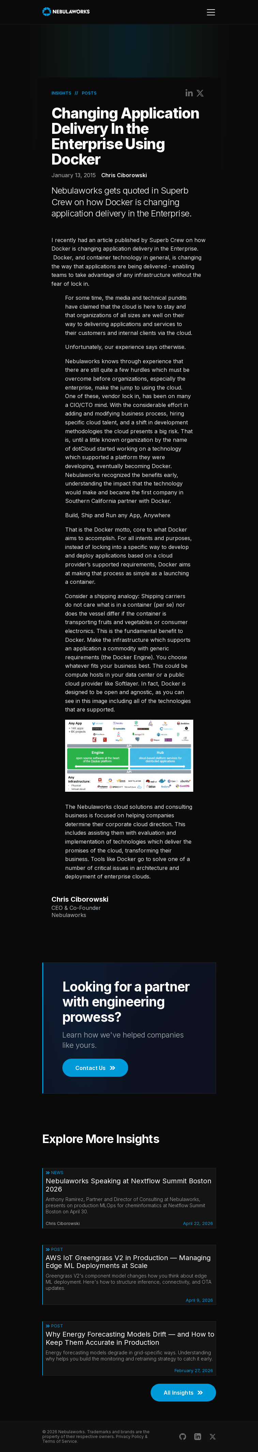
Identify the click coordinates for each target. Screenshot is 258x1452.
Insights (61, 93)
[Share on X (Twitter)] (200, 93)
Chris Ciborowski (124, 175)
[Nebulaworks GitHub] (182, 1436)
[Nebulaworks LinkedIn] (197, 1436)
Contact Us (95, 1068)
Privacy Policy (130, 1436)
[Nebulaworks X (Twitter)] (212, 1436)
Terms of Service (59, 1441)
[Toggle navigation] (210, 12)
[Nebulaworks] (66, 12)
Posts (89, 93)
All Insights (183, 1392)
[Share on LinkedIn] (189, 93)
